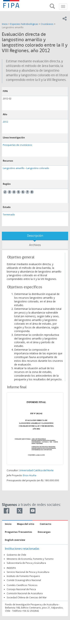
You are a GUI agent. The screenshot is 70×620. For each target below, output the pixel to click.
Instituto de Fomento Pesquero (23, 576)
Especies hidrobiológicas (24, 24)
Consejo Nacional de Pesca (21, 589)
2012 (5, 121)
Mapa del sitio (25, 524)
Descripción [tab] (35, 236)
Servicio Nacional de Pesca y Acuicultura (28, 571)
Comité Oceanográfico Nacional (24, 580)
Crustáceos (47, 24)
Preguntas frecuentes (18, 532)
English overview (15, 540)
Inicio (5, 24)
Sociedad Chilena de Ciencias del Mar (27, 597)
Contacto (45, 524)
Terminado (9, 214)
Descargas (44, 532)
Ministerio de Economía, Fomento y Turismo (30, 558)
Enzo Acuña (29, 475)
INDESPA (11, 567)
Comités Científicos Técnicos (22, 585)
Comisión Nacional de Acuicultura (25, 593)
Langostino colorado (37, 168)
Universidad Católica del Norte (36, 470)
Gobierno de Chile (16, 554)
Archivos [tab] (35, 245)
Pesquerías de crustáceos (17, 145)
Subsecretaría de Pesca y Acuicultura (26, 562)
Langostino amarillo (13, 27)
